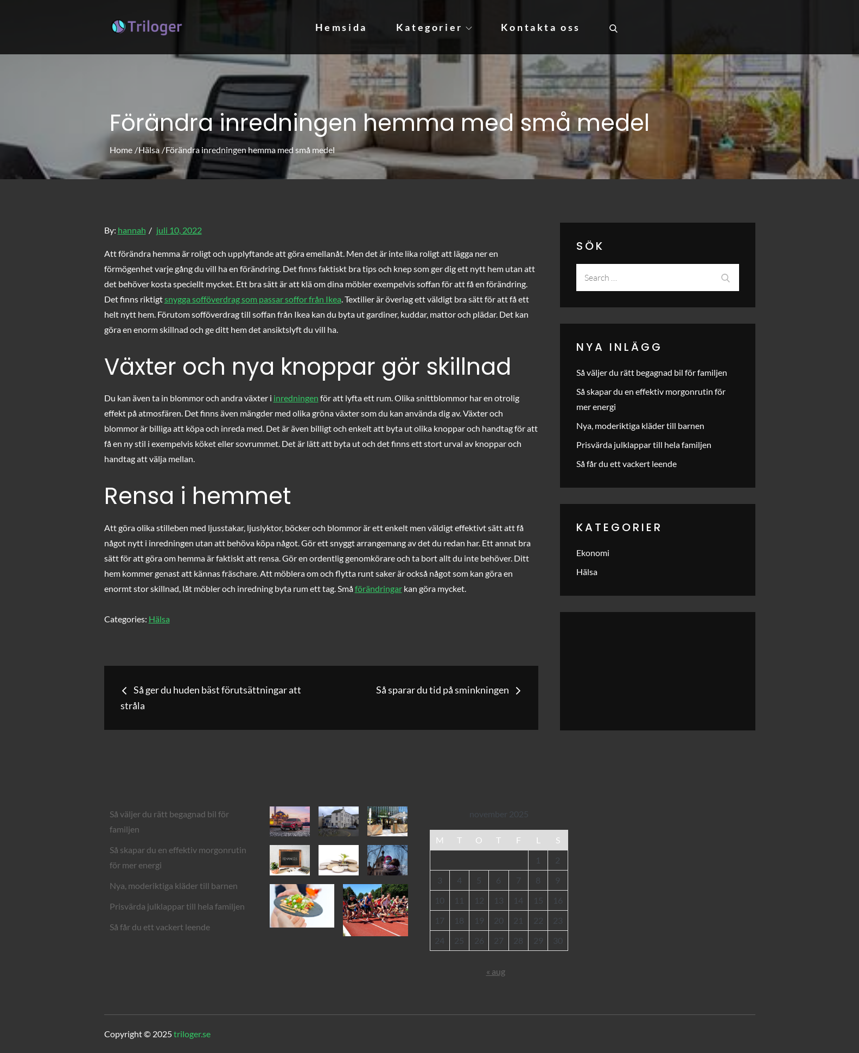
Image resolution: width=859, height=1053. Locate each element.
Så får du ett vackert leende (626, 463)
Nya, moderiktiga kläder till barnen (640, 425)
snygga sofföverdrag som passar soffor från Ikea (252, 299)
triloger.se (192, 1034)
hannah (132, 230)
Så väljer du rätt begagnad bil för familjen (651, 372)
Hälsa (159, 619)
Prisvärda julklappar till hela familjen (643, 444)
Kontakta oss (541, 27)
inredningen (296, 398)
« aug (495, 971)
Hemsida (341, 27)
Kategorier (434, 27)
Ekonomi (592, 552)
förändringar (378, 588)
